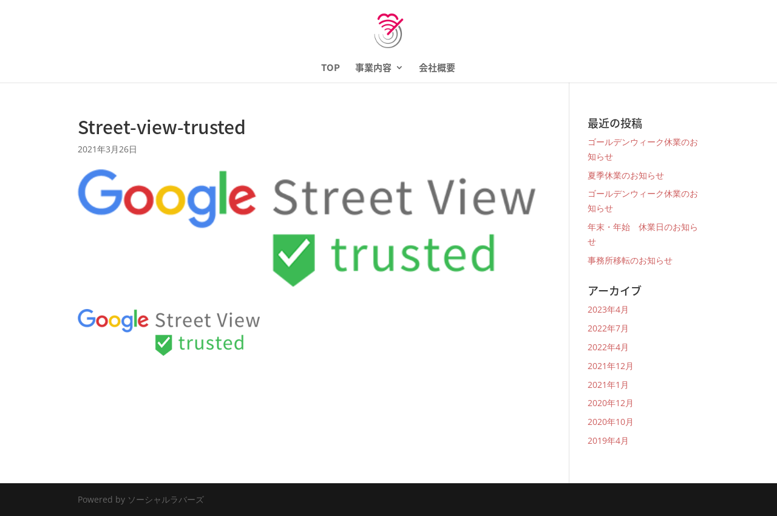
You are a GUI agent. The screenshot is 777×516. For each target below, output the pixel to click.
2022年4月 (608, 347)
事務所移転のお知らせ (630, 260)
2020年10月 (611, 421)
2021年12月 (611, 366)
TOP (330, 68)
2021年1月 (608, 384)
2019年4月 (608, 440)
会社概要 (437, 68)
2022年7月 (608, 328)
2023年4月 (608, 309)
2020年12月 (611, 403)
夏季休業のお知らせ (626, 175)
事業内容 (373, 68)
